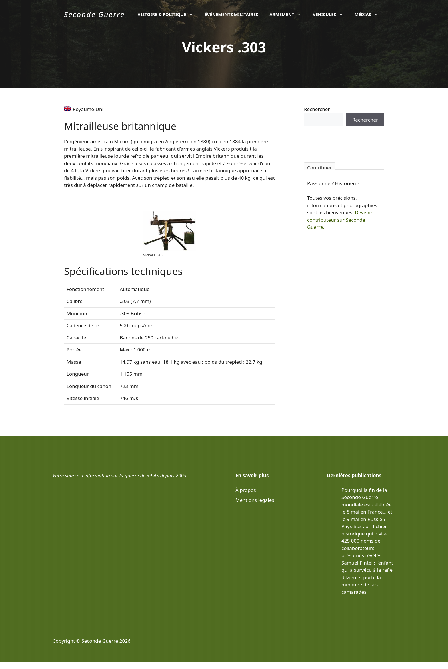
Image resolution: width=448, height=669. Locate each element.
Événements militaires (231, 14)
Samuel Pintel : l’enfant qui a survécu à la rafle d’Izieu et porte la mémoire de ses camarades (367, 577)
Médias (369, 14)
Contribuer (319, 167)
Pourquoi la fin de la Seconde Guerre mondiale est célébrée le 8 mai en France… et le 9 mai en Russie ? (366, 504)
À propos (245, 490)
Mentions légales (254, 500)
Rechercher (317, 109)
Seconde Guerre (94, 14)
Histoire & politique (168, 14)
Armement (288, 14)
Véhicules (331, 14)
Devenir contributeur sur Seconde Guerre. (340, 219)
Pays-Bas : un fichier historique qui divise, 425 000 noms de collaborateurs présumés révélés (365, 541)
